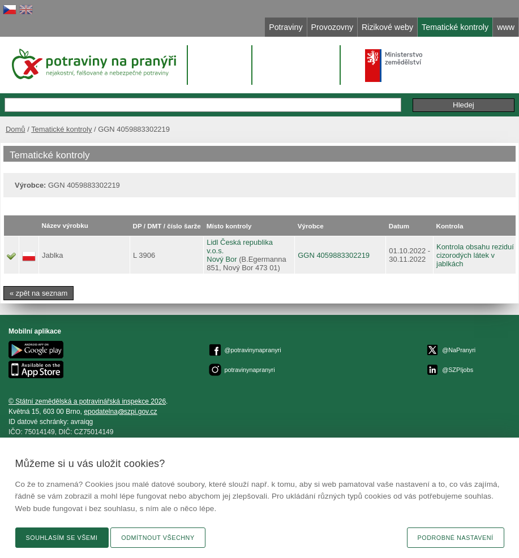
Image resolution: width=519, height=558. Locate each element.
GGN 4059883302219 (334, 255)
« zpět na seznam (38, 293)
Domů (15, 129)
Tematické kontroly (61, 129)
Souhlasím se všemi (62, 537)
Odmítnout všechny (157, 537)
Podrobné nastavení (456, 537)
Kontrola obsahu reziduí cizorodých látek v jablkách (475, 255)
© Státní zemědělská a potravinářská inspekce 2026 (87, 401)
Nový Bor (222, 259)
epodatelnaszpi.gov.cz (120, 412)
